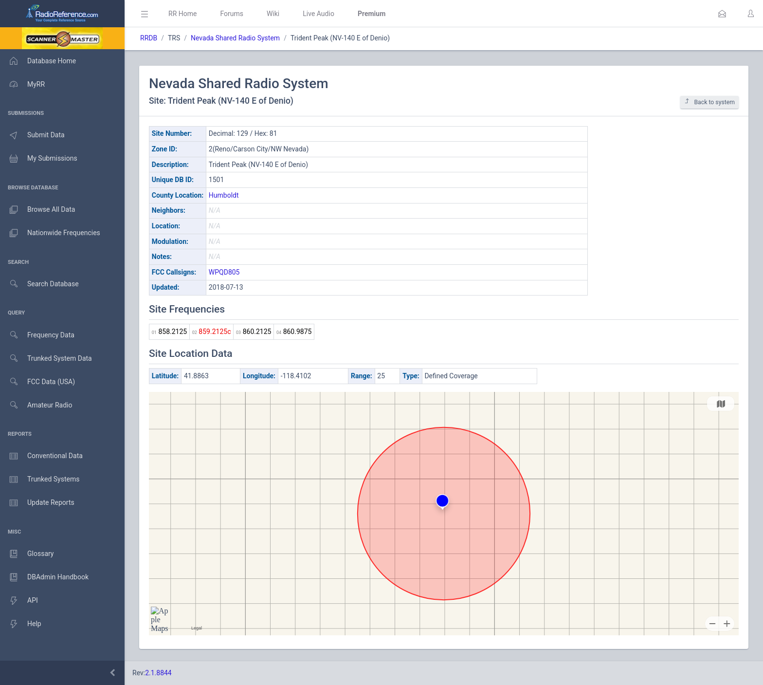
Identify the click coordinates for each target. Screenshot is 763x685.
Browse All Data (37, 209)
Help (20, 624)
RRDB (148, 38)
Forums (231, 14)
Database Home (38, 60)
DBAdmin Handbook (44, 577)
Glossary (27, 554)
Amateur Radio (36, 405)
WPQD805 (224, 272)
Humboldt (224, 195)
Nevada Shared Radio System (235, 38)
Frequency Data (37, 335)
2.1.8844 (158, 673)
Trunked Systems (39, 479)
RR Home (182, 14)
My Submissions (38, 158)
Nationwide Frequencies (50, 233)
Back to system (709, 102)
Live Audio (318, 14)
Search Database (39, 284)
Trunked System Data (46, 358)
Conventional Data (41, 456)
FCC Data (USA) (37, 382)
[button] (722, 14)
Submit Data (32, 135)
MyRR (22, 84)
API (19, 600)
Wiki (273, 14)
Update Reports (37, 503)
